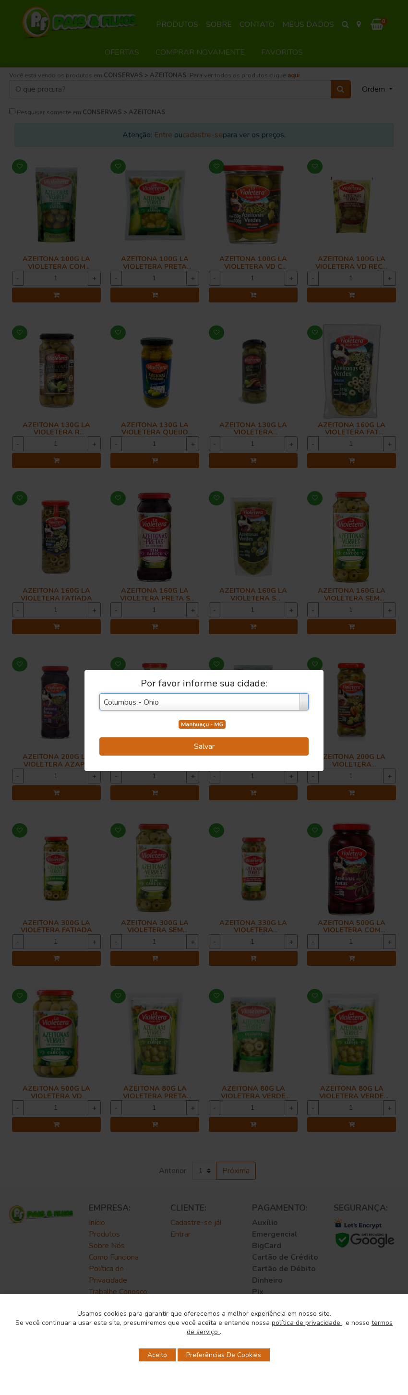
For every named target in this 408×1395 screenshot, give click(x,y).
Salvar (204, 746)
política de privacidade (307, 1322)
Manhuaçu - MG (202, 724)
